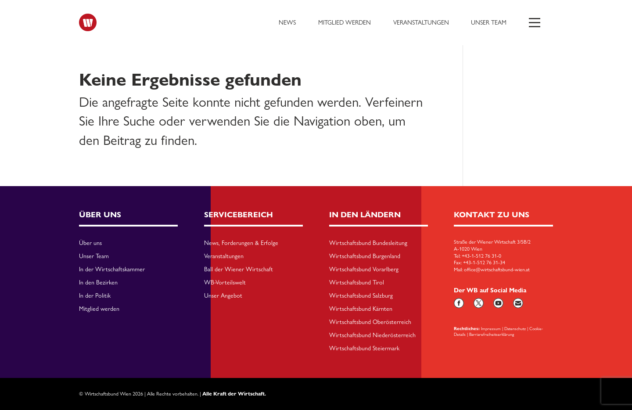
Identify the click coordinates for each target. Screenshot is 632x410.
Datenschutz (515, 328)
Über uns (90, 243)
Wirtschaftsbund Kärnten (360, 309)
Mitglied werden (344, 22)
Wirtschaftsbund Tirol (356, 282)
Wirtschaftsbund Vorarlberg (364, 269)
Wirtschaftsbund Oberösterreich (370, 322)
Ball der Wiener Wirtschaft (238, 269)
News (287, 22)
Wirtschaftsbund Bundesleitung (368, 243)
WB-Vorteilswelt (225, 282)
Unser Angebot (223, 295)
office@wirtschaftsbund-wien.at (497, 269)
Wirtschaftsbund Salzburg (361, 295)
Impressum (491, 328)
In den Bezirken (98, 282)
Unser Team (488, 22)
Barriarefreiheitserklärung (491, 334)
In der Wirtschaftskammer (112, 269)
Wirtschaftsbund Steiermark (364, 348)
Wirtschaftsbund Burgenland (364, 256)
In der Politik (95, 295)
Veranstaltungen (421, 22)
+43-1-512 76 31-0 (481, 256)
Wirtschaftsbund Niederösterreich (372, 335)
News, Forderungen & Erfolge (241, 243)
